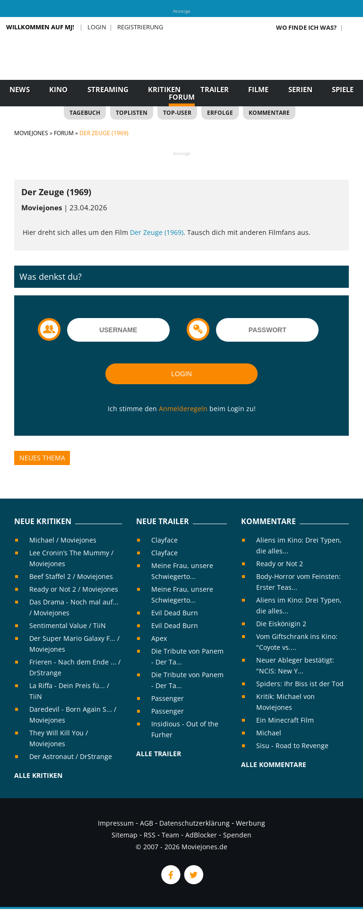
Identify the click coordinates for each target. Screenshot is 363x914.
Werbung (250, 823)
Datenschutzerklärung (194, 823)
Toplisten (131, 113)
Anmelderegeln (183, 408)
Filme (258, 89)
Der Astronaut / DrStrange (70, 756)
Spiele (343, 89)
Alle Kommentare (273, 764)
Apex (159, 638)
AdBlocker (201, 834)
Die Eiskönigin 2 (281, 623)
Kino (58, 89)
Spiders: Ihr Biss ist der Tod (300, 683)
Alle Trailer (158, 753)
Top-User (177, 113)
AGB (146, 823)
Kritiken (164, 89)
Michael (268, 732)
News (19, 89)
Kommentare (269, 113)
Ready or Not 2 (279, 563)
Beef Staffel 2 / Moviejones (71, 576)
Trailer (214, 89)
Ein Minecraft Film (285, 720)
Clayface (164, 539)
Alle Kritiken (38, 775)
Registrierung (140, 27)
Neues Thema (42, 457)
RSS (150, 834)
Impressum (116, 823)
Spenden (237, 834)
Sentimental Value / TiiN (67, 625)
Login (96, 27)
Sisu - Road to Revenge (292, 745)
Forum (182, 97)
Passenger (167, 698)
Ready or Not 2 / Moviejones (73, 589)
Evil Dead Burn (174, 612)
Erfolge (220, 113)
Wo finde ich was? (306, 27)
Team (170, 834)
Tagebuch (84, 113)
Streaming (108, 89)
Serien (300, 89)
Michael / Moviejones (62, 539)
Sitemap (125, 834)
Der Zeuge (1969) (156, 232)
